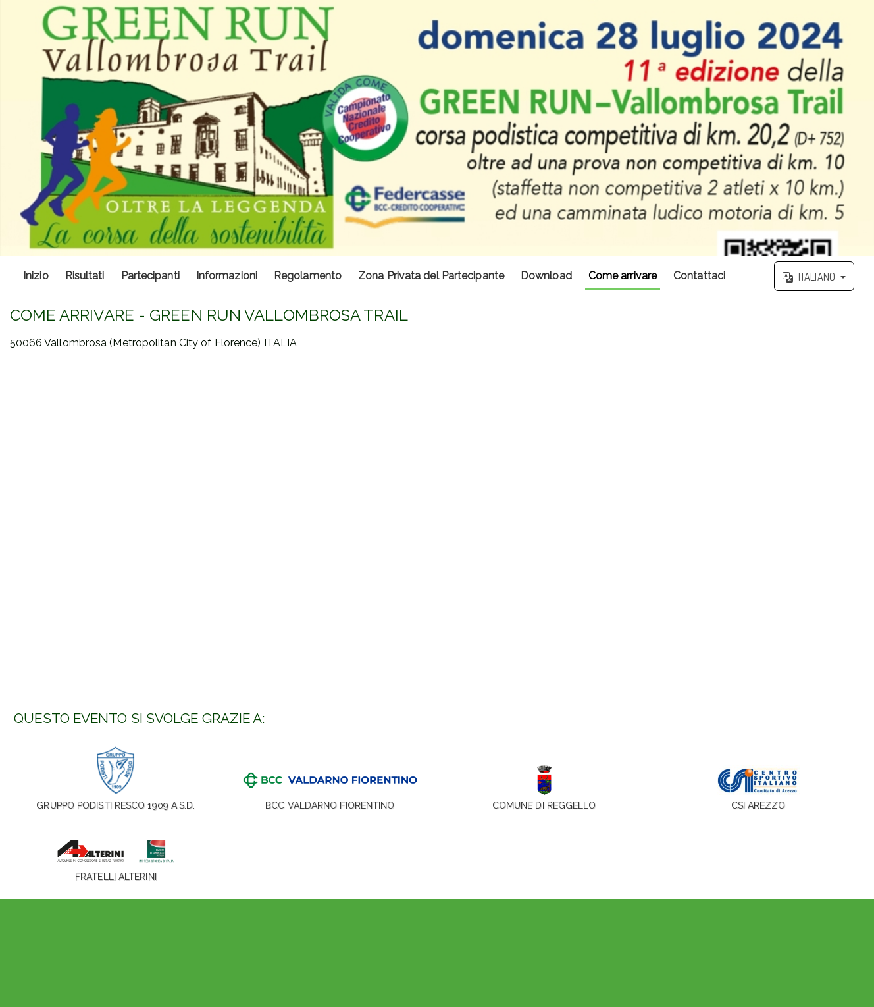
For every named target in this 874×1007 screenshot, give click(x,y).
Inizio (36, 275)
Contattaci (699, 275)
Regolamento (308, 275)
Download (546, 275)
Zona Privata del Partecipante (431, 275)
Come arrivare (622, 275)
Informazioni (226, 275)
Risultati (85, 275)
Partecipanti (150, 275)
